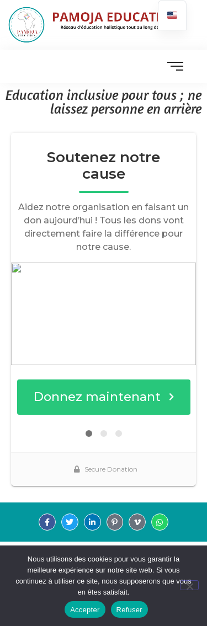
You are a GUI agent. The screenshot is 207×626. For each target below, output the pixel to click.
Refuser (129, 610)
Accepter (84, 610)
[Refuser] (189, 585)
